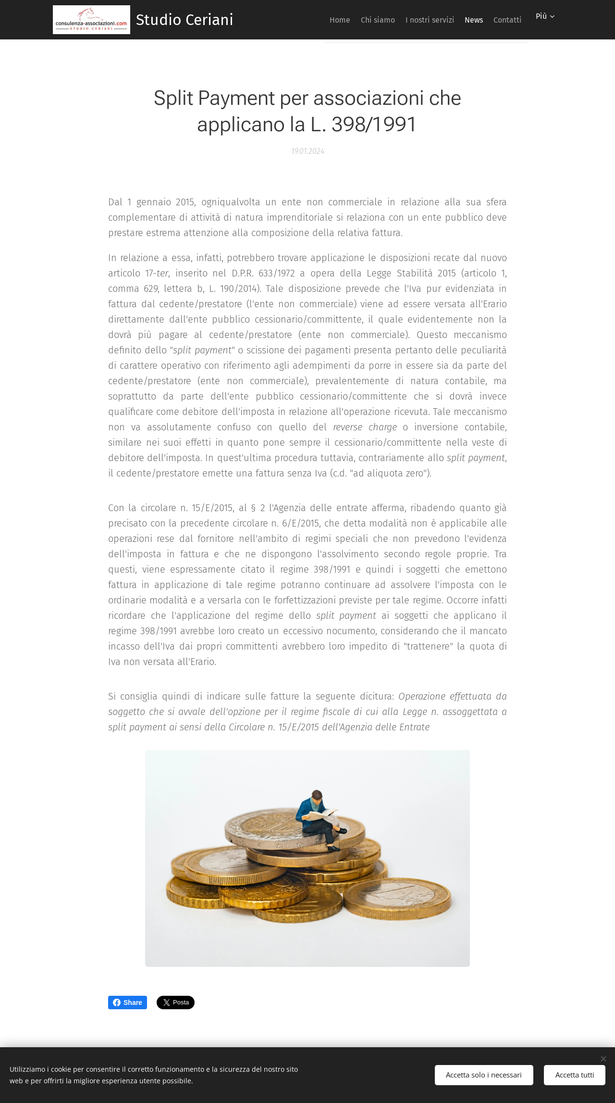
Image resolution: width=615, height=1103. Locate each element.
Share (127, 1002)
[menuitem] (309, 19)
